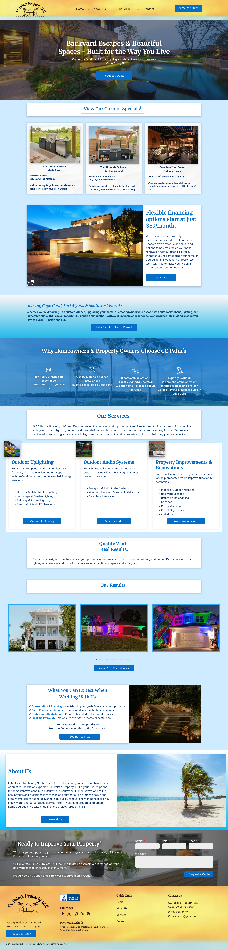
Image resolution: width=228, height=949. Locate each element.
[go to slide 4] (103, 659)
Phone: (193, 841)
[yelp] (82, 914)
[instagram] (75, 914)
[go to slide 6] (108, 659)
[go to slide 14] (126, 659)
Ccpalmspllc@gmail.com (183, 916)
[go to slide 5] (105, 659)
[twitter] (69, 914)
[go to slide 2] (98, 659)
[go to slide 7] (110, 659)
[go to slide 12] (122, 659)
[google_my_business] (88, 914)
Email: (166, 841)
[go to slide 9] (115, 659)
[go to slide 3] (101, 659)
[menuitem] (80, 9)
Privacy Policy (62, 944)
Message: (141, 853)
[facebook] (63, 914)
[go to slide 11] (119, 659)
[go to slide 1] (96, 659)
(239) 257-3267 (178, 912)
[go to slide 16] (131, 659)
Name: (139, 841)
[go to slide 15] (129, 659)
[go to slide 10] (117, 659)
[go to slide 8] (112, 659)
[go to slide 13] (124, 659)
